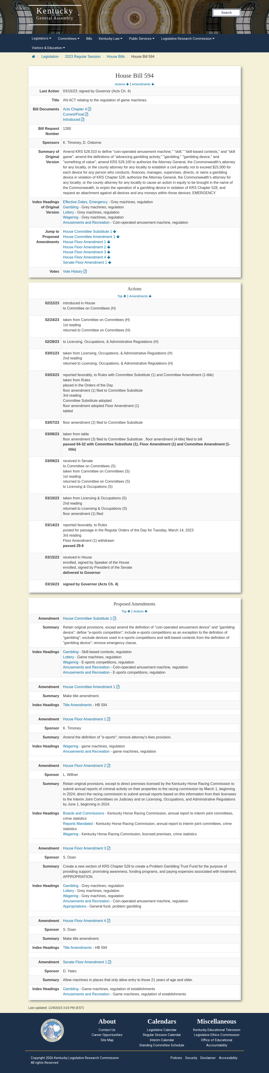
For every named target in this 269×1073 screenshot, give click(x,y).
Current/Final (75, 114)
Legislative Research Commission (188, 39)
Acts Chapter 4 (77, 109)
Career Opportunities (107, 1035)
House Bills (116, 56)
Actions (122, 84)
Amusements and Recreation (86, 222)
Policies (176, 1058)
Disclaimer (208, 1058)
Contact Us (107, 1030)
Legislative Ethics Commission (216, 1035)
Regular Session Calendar (162, 1035)
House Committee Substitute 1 (89, 231)
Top (121, 296)
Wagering (70, 217)
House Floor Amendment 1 (86, 242)
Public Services (141, 39)
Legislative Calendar (162, 1030)
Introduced (73, 119)
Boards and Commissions (83, 813)
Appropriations (74, 906)
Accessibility (228, 1058)
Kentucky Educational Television (216, 1030)
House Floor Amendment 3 (86, 252)
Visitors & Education (48, 48)
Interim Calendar (162, 1040)
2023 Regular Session (83, 56)
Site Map (107, 1040)
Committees (69, 39)
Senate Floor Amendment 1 (87, 262)
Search (226, 13)
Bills (89, 39)
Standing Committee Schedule (161, 1045)
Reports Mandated (78, 824)
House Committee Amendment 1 (91, 237)
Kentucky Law (110, 39)
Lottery (68, 212)
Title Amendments (77, 705)
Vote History (75, 271)
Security (191, 1058)
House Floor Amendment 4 (86, 257)
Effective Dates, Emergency (85, 202)
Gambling (70, 207)
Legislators (41, 38)
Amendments (143, 84)
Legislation (50, 56)
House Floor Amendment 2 (86, 247)
